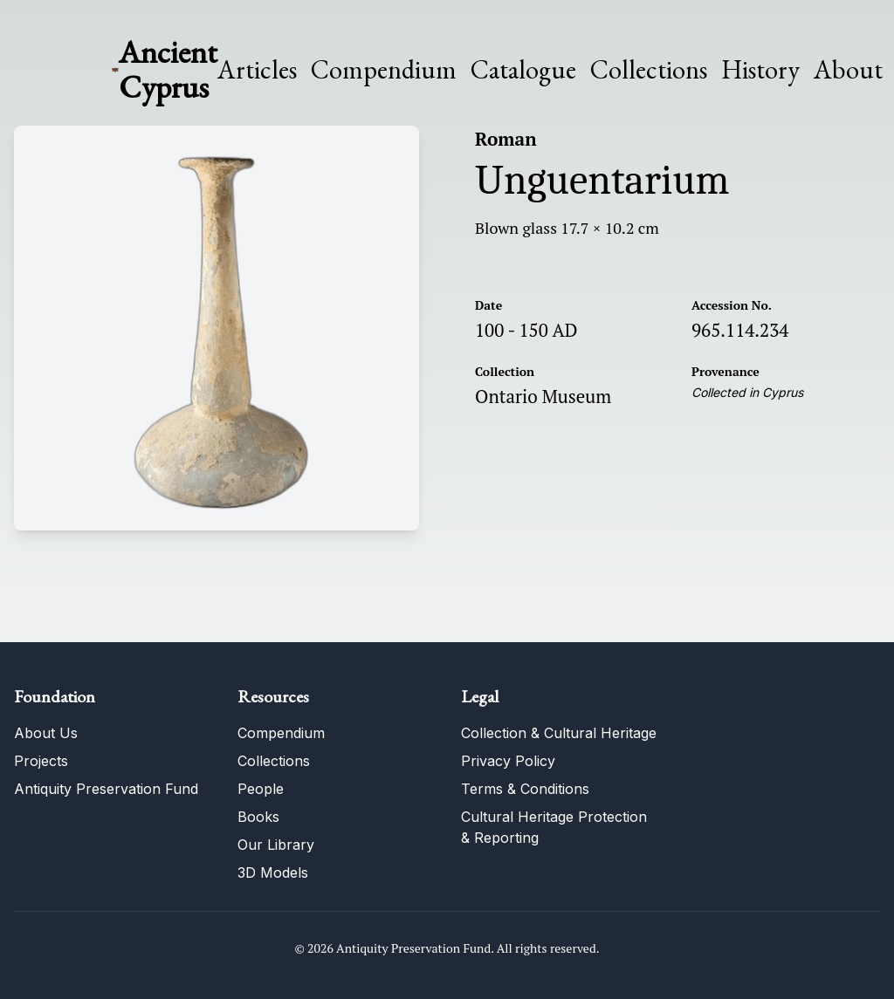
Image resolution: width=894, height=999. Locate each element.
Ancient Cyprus (168, 69)
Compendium (384, 70)
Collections (648, 70)
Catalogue (523, 70)
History (760, 69)
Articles (257, 70)
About (848, 70)
